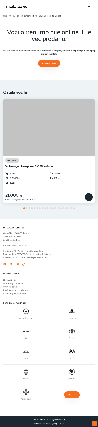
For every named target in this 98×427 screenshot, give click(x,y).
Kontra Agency (50, 423)
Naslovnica (8, 15)
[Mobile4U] (16, 6)
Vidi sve (72, 395)
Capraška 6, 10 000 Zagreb (16, 233)
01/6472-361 (18, 251)
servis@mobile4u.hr (41, 254)
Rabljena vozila (49, 63)
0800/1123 (20, 257)
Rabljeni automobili (25, 15)
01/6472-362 (23, 254)
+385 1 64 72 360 (12, 236)
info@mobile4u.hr (12, 240)
